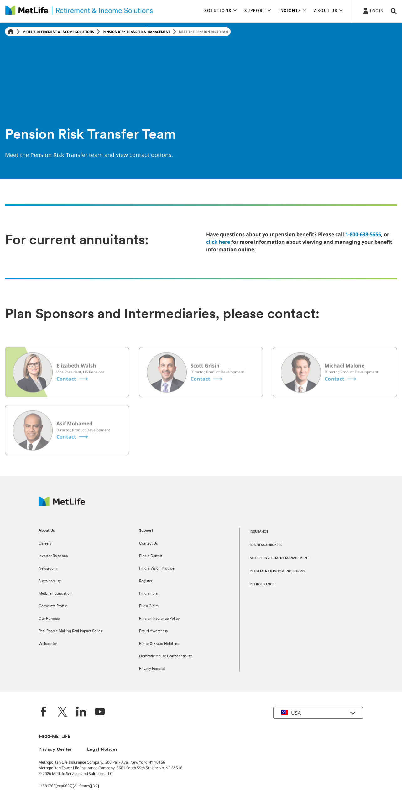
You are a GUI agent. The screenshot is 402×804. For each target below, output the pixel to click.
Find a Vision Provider (157, 569)
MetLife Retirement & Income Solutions (58, 31)
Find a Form (149, 594)
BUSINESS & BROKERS (266, 545)
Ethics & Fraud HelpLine (159, 644)
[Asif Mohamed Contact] (72, 449)
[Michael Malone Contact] (341, 391)
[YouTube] (100, 712)
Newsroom (48, 569)
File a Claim (149, 606)
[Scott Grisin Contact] (207, 391)
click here (218, 241)
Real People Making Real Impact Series (70, 631)
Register (145, 581)
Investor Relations (53, 556)
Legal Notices (102, 749)
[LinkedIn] (81, 712)
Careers (45, 544)
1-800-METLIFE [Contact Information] (54, 736)
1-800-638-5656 (363, 234)
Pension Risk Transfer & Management (136, 31)
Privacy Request (152, 669)
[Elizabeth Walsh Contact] (72, 391)
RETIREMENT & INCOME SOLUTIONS (277, 571)
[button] (221, 11)
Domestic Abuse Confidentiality (165, 656)
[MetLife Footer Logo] (62, 505)
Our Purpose (49, 619)
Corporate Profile (53, 606)
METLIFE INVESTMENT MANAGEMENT (279, 558)
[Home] (11, 31)
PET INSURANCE (262, 584)
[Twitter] (62, 712)
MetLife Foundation (55, 594)
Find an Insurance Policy (159, 619)
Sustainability (50, 581)
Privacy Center (55, 749)
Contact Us (148, 544)
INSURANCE (259, 532)
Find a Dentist (150, 556)
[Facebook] (44, 712)
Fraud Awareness (153, 631)
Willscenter (48, 644)
